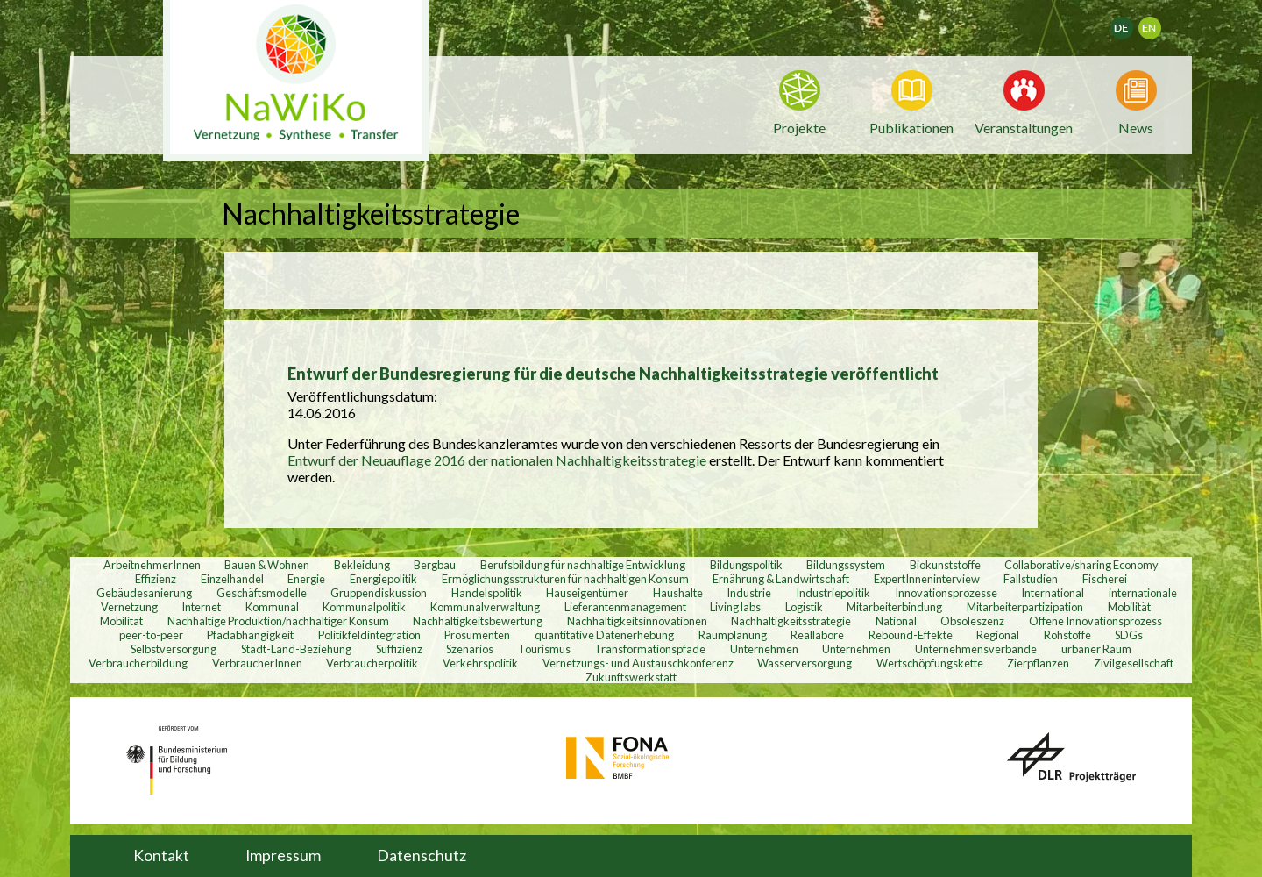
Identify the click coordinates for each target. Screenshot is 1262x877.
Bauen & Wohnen (266, 564)
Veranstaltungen (1024, 126)
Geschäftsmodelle (261, 592)
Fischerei (1104, 578)
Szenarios (469, 648)
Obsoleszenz (972, 620)
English (1157, 22)
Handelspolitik (486, 592)
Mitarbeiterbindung (894, 606)
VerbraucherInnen (257, 662)
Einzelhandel (232, 578)
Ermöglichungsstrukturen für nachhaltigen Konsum (565, 578)
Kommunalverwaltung (485, 606)
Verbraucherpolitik (372, 662)
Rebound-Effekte (911, 634)
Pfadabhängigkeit (250, 634)
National (896, 620)
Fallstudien (1030, 578)
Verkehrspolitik (480, 662)
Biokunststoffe (945, 564)
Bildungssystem (845, 564)
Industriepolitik (833, 592)
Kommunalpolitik (364, 606)
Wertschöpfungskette (929, 662)
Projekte (799, 127)
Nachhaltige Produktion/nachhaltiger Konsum (278, 620)
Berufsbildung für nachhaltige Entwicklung (582, 564)
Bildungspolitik (746, 564)
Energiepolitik (383, 578)
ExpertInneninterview (927, 578)
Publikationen (911, 127)
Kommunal (272, 606)
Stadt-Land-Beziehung (296, 648)
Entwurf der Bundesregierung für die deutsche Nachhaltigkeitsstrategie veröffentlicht (613, 373)
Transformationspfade (649, 648)
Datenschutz (421, 855)
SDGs (1129, 634)
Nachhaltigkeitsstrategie (791, 620)
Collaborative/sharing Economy (1081, 564)
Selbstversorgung (173, 648)
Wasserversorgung (804, 662)
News (1135, 126)
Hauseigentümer (587, 592)
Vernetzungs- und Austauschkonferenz (638, 662)
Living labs (735, 606)
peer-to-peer (151, 634)
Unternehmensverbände (976, 648)
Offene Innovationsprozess (1095, 620)
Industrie (749, 592)
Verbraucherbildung (138, 662)
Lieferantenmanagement (625, 606)
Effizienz (155, 578)
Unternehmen (764, 648)
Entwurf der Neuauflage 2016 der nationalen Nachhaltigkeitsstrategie (498, 460)
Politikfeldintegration (369, 634)
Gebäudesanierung (144, 592)
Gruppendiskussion (378, 592)
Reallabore (817, 634)
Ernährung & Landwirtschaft (781, 578)
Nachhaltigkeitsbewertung (477, 620)
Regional (997, 634)
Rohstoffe (1067, 634)
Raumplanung (732, 634)
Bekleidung (362, 564)
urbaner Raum (1096, 648)
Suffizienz (399, 648)
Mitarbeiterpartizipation (1025, 606)
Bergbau (435, 564)
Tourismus (544, 648)
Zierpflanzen (1038, 662)
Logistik (804, 606)
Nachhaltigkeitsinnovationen (637, 620)
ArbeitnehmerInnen (152, 564)
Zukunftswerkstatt (631, 676)
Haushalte (678, 592)
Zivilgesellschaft (1133, 662)
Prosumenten (477, 634)
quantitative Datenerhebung (604, 634)
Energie (306, 578)
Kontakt (161, 855)
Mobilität (1129, 606)
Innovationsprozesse (946, 592)
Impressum (283, 855)
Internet (201, 606)
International (1052, 592)
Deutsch (1133, 22)
